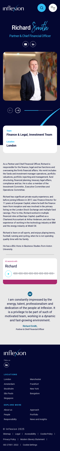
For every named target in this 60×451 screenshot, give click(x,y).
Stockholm (9, 389)
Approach (34, 410)
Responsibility (10, 419)
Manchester (35, 379)
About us (8, 410)
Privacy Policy (9, 439)
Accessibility (30, 434)
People (7, 414)
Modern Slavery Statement (32, 439)
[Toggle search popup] (41, 7)
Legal (17, 434)
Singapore (8, 398)
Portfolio (34, 414)
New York (34, 389)
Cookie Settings (30, 445)
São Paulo (8, 393)
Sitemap (7, 434)
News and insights (38, 419)
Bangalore (35, 393)
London (7, 379)
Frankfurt (34, 384)
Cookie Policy (46, 434)
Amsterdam (9, 384)
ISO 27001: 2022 (10, 445)
